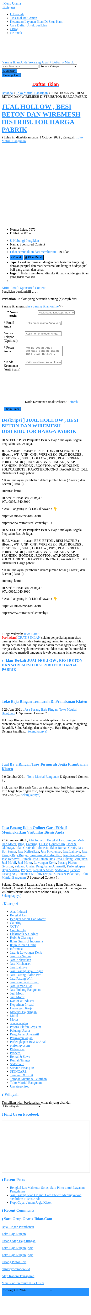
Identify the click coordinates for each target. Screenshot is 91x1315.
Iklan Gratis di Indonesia (32, 849)
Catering (31, 846)
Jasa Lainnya (71, 853)
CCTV (43, 846)
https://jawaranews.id (16, 1271)
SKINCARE (18, 1073)
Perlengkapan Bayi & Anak (28, 1043)
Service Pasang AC (23, 1069)
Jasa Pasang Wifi (74, 857)
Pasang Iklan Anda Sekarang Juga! (25, 62)
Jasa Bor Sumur (20, 958)
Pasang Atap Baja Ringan (19, 1243)
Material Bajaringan (23, 1014)
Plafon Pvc (17, 1051)
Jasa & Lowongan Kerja (26, 954)
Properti (26, 872)
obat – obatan (19, 1025)
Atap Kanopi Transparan (18, 1278)
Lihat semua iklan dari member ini (33, 252)
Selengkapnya (37, 733)
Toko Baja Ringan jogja (17, 1250)
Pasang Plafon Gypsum (25, 1028)
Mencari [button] (9, 70)
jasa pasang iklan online (43, 306)
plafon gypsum (20, 1047)
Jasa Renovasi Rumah (16, 860)
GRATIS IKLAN (29, 639)
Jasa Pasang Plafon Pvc (45, 857)
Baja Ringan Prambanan (18, 1228)
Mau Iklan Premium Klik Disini (23, 1285)
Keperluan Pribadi (22, 1006)
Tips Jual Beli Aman (23, 18)
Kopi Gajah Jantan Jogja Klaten (31, 1204)
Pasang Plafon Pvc (14, 1264)
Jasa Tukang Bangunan (71, 860)
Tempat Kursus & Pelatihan (61, 875)
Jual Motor (25, 864)
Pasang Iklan (11, 75)
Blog (14, 29)
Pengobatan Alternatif (50, 868)
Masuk (68, 62)
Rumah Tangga (20, 1062)
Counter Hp (57, 846)
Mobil (14, 1017)
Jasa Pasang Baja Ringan (41, 711)
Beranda (17, 14)
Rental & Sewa (43, 872)
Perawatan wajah (21, 1040)
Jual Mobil (9, 864)
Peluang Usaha (24, 868)
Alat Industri (36, 842)
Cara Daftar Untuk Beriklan (28, 25)
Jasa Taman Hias (43, 860)
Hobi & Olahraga (21, 939)
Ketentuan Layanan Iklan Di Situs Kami (36, 21)
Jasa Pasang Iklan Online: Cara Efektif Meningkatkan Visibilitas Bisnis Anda (34, 831)
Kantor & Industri (22, 1002)
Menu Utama (11, 3)
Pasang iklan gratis (64, 1292)
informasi (16, 950)
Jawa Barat (31, 635)
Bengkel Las (55, 842)
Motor (14, 1021)
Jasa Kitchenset (51, 853)
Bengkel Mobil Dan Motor (28, 921)
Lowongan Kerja (45, 864)
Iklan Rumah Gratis (63, 849)
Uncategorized (19, 1088)
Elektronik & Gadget (24, 935)
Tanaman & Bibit (29, 875)
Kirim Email (33, 257)
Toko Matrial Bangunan (32, 93)
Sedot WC (62, 872)
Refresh (72, 403)
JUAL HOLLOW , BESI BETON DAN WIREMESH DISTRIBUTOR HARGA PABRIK (41, 118)
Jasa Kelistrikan (28, 853)
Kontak (16, 33)
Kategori (8, 7)
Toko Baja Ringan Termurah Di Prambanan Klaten (44, 703)
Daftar (55, 62)
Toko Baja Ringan (14, 1236)
